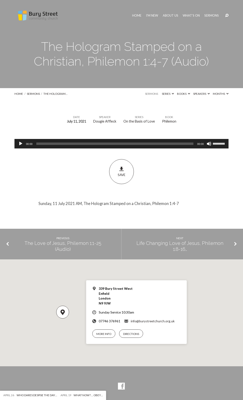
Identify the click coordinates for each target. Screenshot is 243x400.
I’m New (152, 15)
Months (221, 93)
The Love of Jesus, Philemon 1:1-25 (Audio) (62, 246)
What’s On (191, 15)
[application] (121, 143)
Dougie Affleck (104, 121)
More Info (103, 333)
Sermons (211, 15)
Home (136, 15)
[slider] (114, 144)
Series (168, 93)
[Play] (20, 143)
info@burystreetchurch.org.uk (153, 321)
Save (121, 171)
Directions (131, 333)
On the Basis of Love (139, 121)
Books (183, 93)
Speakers (201, 93)
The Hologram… (55, 93)
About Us (170, 15)
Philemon (169, 121)
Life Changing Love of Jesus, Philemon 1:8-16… (179, 246)
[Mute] (209, 143)
